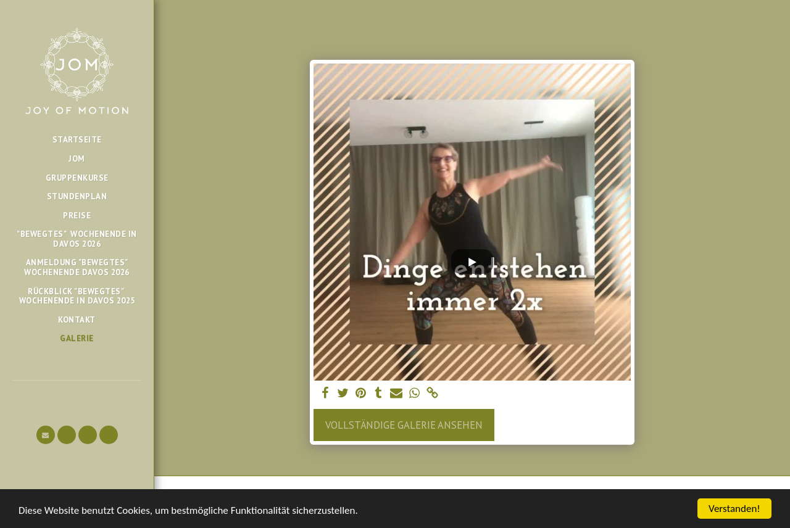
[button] (45, 435)
